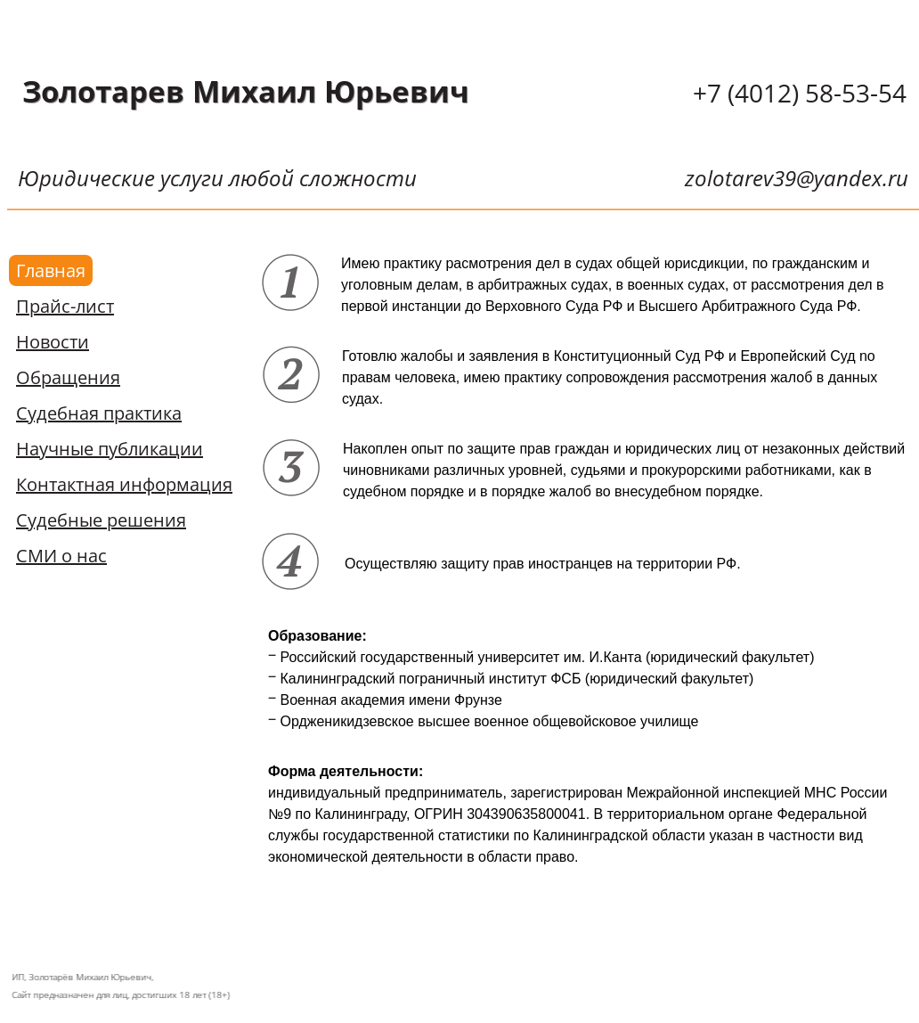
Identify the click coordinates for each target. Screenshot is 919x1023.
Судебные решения (101, 520)
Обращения (68, 377)
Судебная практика (99, 413)
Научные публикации (109, 449)
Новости (52, 342)
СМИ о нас (61, 556)
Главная (50, 270)
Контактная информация (124, 484)
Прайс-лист (65, 306)
